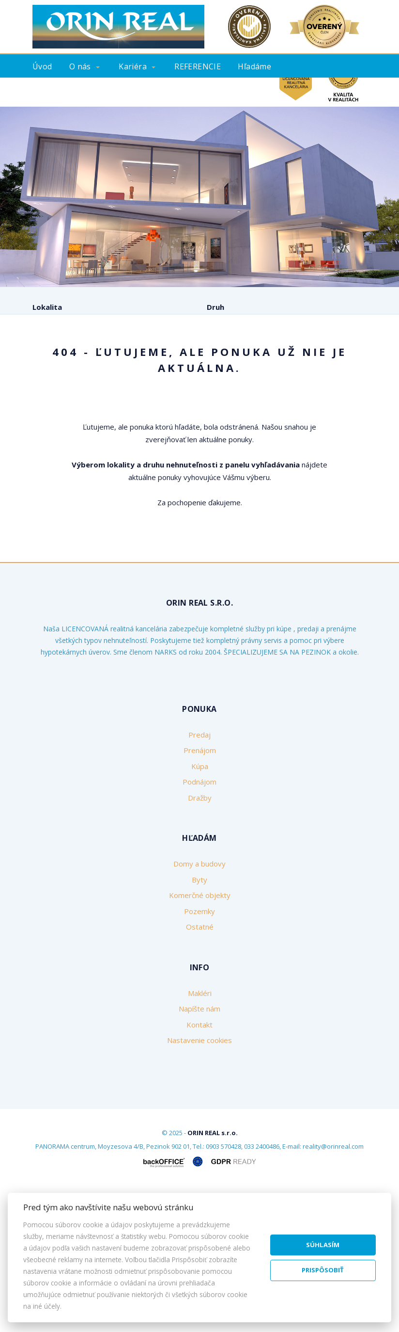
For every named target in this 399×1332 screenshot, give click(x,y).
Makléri (200, 1135)
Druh (215, 307)
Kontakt (256, 90)
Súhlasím (322, 1244)
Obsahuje (49, 348)
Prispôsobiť (323, 1270)
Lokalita (47, 307)
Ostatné (200, 1070)
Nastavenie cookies (199, 1183)
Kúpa (162, 399)
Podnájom (215, 399)
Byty (199, 1022)
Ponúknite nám (63, 90)
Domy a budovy (199, 1006)
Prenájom (111, 399)
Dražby (200, 940)
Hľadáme (254, 66)
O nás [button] (80, 66)
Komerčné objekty (199, 1038)
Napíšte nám (199, 1151)
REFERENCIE (197, 66)
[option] (199, 197)
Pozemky (199, 1054)
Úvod (42, 66)
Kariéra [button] (133, 66)
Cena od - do (230, 348)
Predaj (58, 399)
